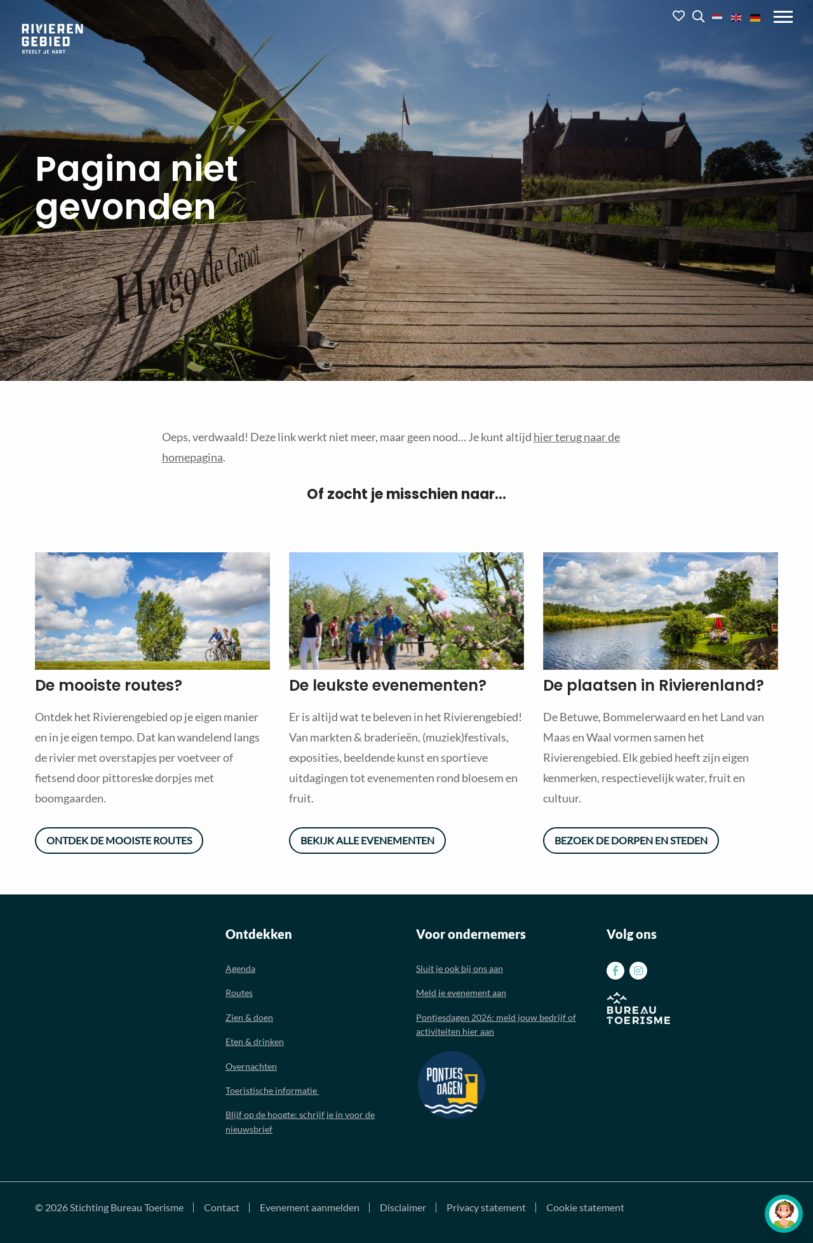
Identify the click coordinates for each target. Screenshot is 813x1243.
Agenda (240, 968)
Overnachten (251, 1066)
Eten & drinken (254, 1041)
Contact (221, 1207)
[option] (152, 611)
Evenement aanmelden (309, 1207)
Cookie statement (585, 1207)
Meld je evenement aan (461, 992)
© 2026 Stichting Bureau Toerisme (109, 1207)
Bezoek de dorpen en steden (631, 840)
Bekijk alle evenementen (367, 840)
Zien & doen (249, 1017)
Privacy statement (486, 1207)
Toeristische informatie (272, 1090)
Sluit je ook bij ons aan (459, 968)
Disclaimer (403, 1207)
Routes (239, 992)
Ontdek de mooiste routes (119, 840)
